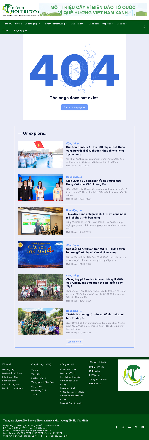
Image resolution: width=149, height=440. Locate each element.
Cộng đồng (72, 143)
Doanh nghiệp (74, 177)
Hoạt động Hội (74, 210)
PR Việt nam (95, 375)
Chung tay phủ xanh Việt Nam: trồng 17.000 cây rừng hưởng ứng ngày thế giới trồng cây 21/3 (97, 282)
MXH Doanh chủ (96, 366)
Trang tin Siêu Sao (98, 379)
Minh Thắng (71, 199)
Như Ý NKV (71, 165)
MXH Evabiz (94, 371)
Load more (75, 341)
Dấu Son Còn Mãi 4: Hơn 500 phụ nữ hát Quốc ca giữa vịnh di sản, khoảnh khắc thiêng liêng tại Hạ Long (96, 151)
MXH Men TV (95, 383)
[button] (144, 27)
